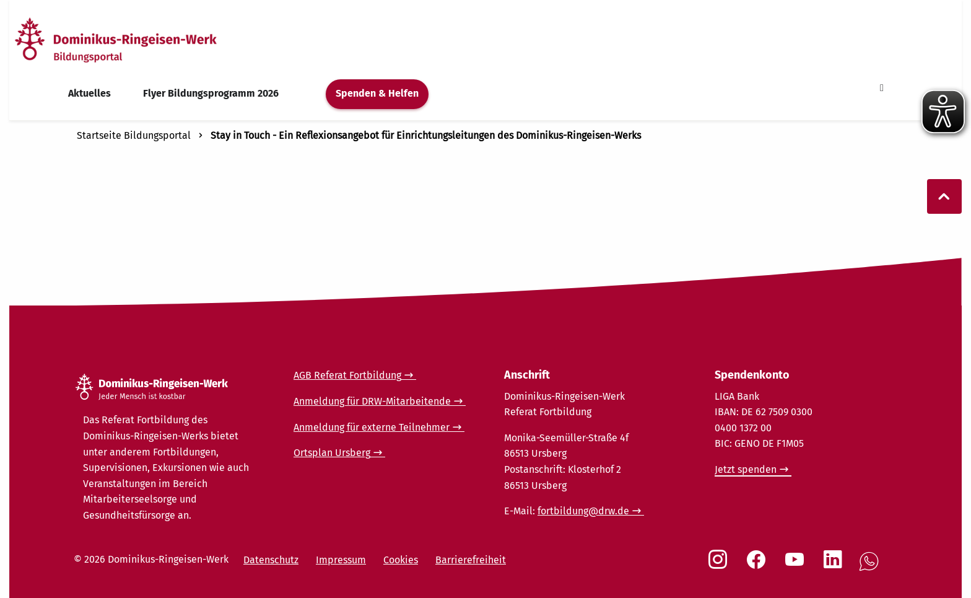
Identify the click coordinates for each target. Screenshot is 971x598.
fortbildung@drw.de (583, 511)
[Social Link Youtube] (797, 565)
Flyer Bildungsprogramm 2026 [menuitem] (211, 93)
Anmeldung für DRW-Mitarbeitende (372, 401)
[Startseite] (138, 39)
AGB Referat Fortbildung (347, 375)
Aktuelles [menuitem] (89, 93)
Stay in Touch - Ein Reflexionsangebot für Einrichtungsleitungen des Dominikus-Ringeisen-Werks (426, 135)
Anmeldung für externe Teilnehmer (372, 427)
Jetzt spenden (746, 469)
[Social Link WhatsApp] (871, 567)
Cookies (400, 560)
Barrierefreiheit (470, 560)
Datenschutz (270, 560)
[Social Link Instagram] (720, 565)
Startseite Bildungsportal (134, 135)
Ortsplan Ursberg (332, 453)
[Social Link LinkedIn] (835, 565)
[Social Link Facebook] (758, 565)
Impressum (341, 560)
